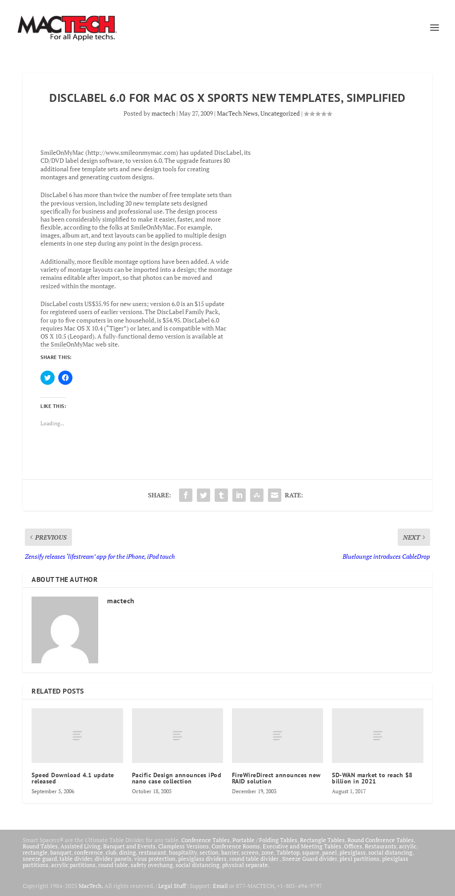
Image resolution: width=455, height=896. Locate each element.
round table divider (254, 859)
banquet (61, 852)
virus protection (155, 859)
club (111, 852)
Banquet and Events (129, 846)
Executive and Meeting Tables (302, 846)
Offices (353, 846)
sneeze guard (40, 859)
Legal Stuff (172, 886)
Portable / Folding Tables (264, 840)
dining (127, 852)
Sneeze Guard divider (309, 859)
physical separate (245, 865)
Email (220, 886)
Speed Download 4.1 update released (73, 778)
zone (267, 852)
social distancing (390, 852)
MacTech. (91, 886)
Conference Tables (205, 840)
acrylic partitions (73, 865)
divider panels (113, 859)
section (209, 852)
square (310, 852)
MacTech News (237, 113)
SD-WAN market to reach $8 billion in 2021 (372, 778)
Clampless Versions (183, 846)
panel (329, 852)
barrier (230, 852)
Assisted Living (80, 846)
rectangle (35, 852)
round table (113, 865)
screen (250, 852)
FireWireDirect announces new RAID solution (276, 778)
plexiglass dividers (202, 859)
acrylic (407, 846)
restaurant (152, 852)
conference (88, 852)
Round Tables (40, 846)
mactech (163, 113)
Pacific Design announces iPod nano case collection (177, 778)
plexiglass (352, 852)
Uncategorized (280, 113)
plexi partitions (359, 859)
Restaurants (380, 846)
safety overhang (152, 865)
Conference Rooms (236, 846)
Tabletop (287, 852)
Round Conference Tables (380, 840)
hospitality (183, 852)
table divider (76, 859)
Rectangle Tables (322, 840)
